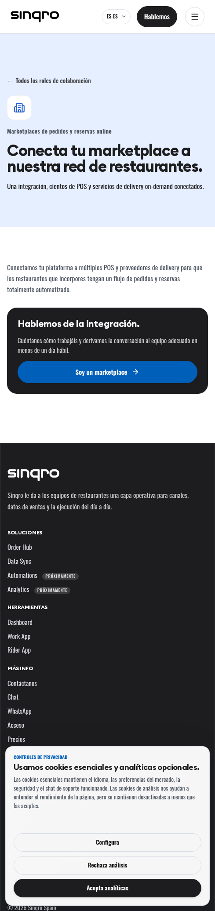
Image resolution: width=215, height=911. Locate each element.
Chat (12, 696)
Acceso (15, 725)
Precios (16, 739)
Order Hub (19, 547)
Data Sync (19, 561)
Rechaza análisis (107, 864)
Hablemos (157, 16)
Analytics (38, 589)
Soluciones (24, 532)
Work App (18, 636)
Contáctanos (22, 683)
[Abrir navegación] (194, 16)
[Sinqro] (35, 16)
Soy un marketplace (108, 372)
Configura (107, 842)
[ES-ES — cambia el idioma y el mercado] (116, 16)
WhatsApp (19, 710)
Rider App (19, 649)
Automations (43, 575)
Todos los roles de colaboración (49, 80)
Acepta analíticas (107, 887)
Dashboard (20, 622)
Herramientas (27, 607)
